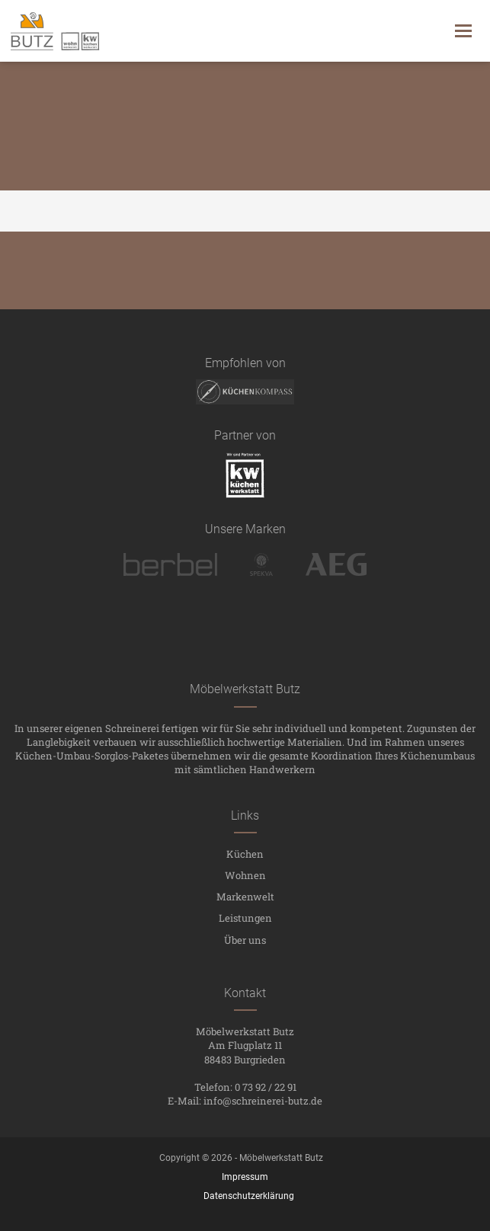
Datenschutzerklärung (248, 1196)
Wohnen (245, 875)
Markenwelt (245, 896)
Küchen (245, 854)
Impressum (245, 1177)
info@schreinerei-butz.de (262, 1101)
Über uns (245, 940)
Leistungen (245, 918)
